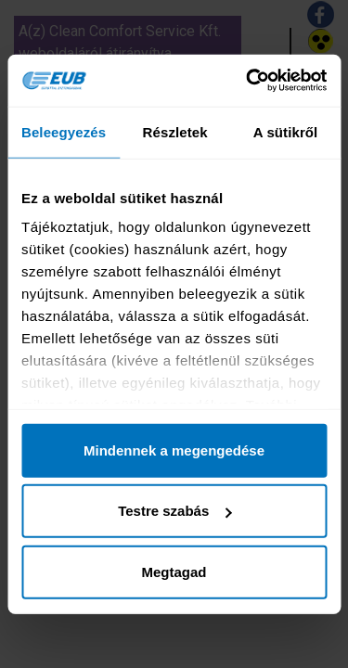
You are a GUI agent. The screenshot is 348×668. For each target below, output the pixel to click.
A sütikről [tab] (285, 131)
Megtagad (173, 571)
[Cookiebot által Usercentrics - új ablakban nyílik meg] (248, 81)
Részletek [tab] (175, 131)
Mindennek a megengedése (174, 449)
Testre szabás (174, 511)
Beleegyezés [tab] (63, 131)
